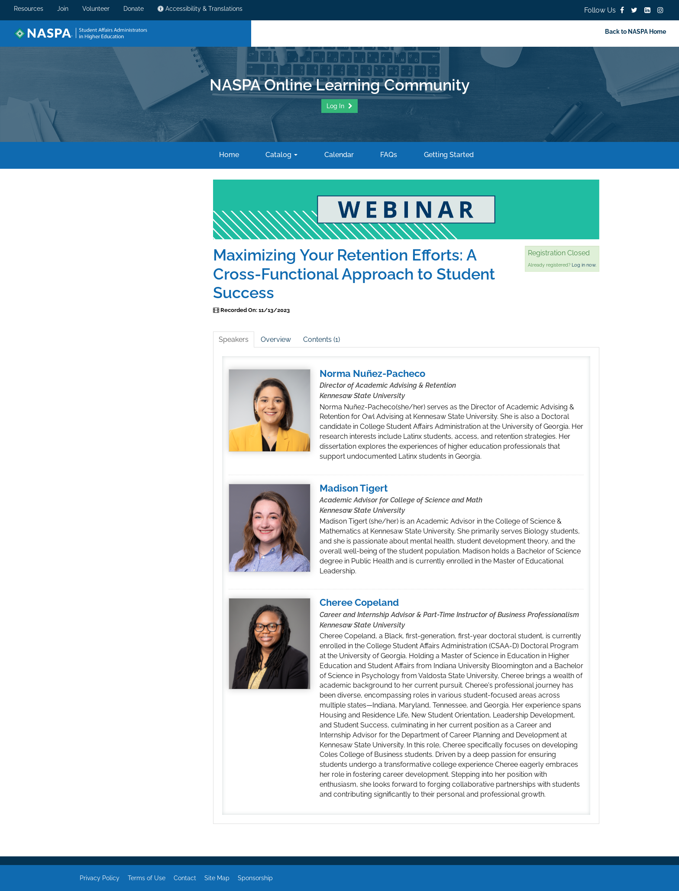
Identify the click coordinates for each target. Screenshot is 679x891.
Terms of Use (146, 878)
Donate (133, 8)
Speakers (234, 339)
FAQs (387, 155)
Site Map (217, 878)
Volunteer (96, 8)
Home (228, 155)
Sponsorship (255, 878)
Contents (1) (321, 339)
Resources (28, 8)
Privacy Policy (100, 878)
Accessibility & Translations (200, 8)
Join (62, 8)
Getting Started (448, 155)
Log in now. (584, 265)
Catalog (280, 155)
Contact (185, 878)
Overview (276, 339)
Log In (336, 106)
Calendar (338, 155)
